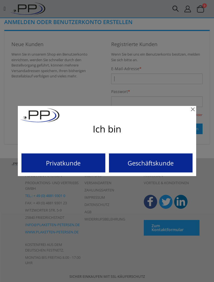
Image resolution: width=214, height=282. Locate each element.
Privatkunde (63, 163)
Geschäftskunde (151, 163)
